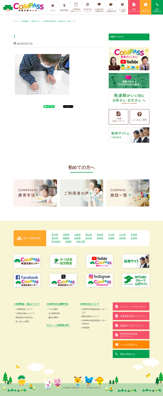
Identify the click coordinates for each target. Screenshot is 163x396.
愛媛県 (66, 238)
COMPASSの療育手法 (99, 7)
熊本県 (55, 238)
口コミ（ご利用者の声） (58, 325)
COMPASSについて (87, 7)
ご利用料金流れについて (76, 7)
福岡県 (66, 235)
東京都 (88, 238)
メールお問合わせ (145, 7)
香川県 (55, 235)
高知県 (100, 235)
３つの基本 (53, 309)
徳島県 (100, 238)
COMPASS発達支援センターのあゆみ (94, 321)
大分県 (111, 235)
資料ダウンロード (134, 7)
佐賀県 (134, 238)
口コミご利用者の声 (111, 7)
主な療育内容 (54, 313)
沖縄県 (68, 241)
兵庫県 (134, 235)
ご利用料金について (24, 309)
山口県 (122, 235)
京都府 (111, 238)
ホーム (53, 7)
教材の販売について (90, 316)
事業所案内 (64, 7)
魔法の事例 (53, 317)
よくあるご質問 (122, 7)
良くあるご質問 (22, 321)
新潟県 (122, 238)
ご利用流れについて (118, 116)
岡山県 (88, 235)
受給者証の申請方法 (24, 317)
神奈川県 (80, 241)
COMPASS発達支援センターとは (94, 310)
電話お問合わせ (157, 7)
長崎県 (77, 238)
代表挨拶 (85, 328)
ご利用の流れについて (25, 313)
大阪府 (77, 235)
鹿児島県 (56, 241)
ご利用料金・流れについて (27, 304)
